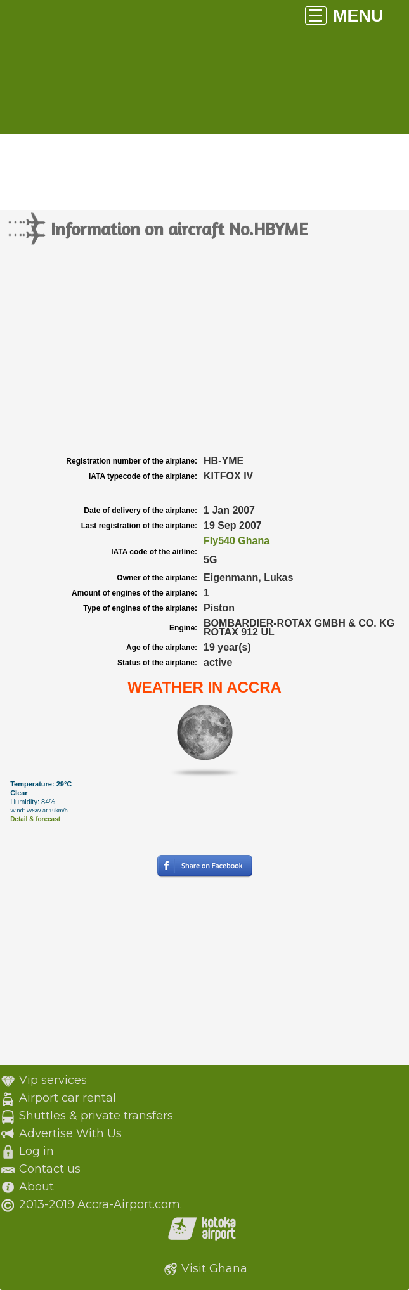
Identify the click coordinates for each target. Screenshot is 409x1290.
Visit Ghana (214, 1268)
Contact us (50, 1169)
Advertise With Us (70, 1133)
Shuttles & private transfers (96, 1116)
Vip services (53, 1080)
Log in (36, 1151)
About (36, 1187)
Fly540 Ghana (236, 540)
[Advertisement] (204, 357)
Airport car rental (67, 1098)
